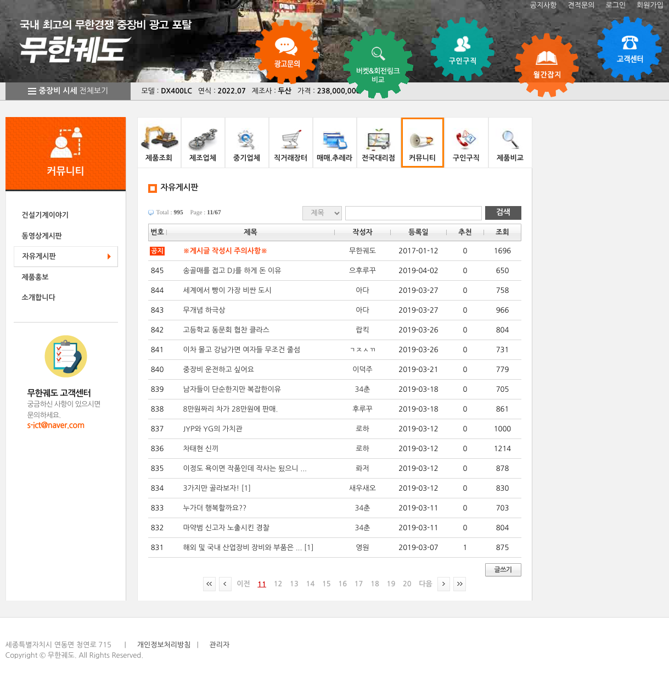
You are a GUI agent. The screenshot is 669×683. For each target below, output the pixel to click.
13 (294, 583)
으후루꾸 (362, 270)
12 (278, 583)
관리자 (220, 644)
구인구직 (466, 158)
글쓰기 (502, 570)
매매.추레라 (334, 158)
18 (374, 583)
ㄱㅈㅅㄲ (362, 349)
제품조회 (158, 158)
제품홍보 (35, 277)
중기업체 (246, 158)
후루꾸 (362, 409)
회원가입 (650, 5)
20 (407, 583)
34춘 (362, 389)
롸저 (362, 468)
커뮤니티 (422, 158)
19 (391, 583)
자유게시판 (39, 256)
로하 (362, 428)
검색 (503, 212)
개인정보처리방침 (164, 644)
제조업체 (202, 158)
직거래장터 (290, 158)
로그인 (615, 5)
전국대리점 (378, 158)
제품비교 (510, 158)
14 (310, 583)
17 (359, 583)
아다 (362, 290)
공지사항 (543, 5)
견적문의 (581, 5)
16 (342, 583)
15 (326, 583)
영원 (362, 547)
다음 (425, 583)
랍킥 (362, 330)
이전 (243, 583)
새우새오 (362, 488)
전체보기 (73, 91)
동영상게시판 (42, 236)
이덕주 (362, 369)
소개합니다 (38, 297)
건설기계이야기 (45, 215)
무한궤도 (362, 250)
